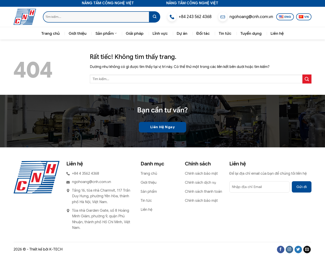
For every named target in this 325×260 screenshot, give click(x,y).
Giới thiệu (77, 33)
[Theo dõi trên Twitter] (298, 249)
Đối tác (203, 33)
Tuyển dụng (251, 33)
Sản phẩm (106, 33)
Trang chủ (50, 33)
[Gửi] (154, 17)
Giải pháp (135, 33)
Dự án (182, 33)
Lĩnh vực (160, 33)
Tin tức (225, 33)
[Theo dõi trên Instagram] (289, 249)
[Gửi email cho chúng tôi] (307, 249)
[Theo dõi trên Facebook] (280, 249)
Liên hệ (277, 33)
